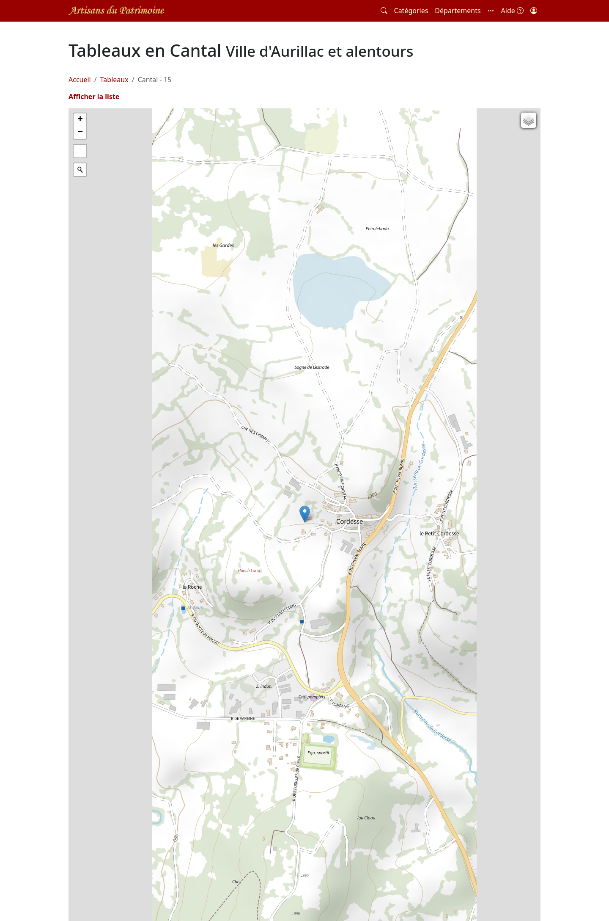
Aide (512, 10)
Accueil (80, 79)
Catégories (411, 10)
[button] (491, 10)
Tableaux (114, 79)
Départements (457, 10)
